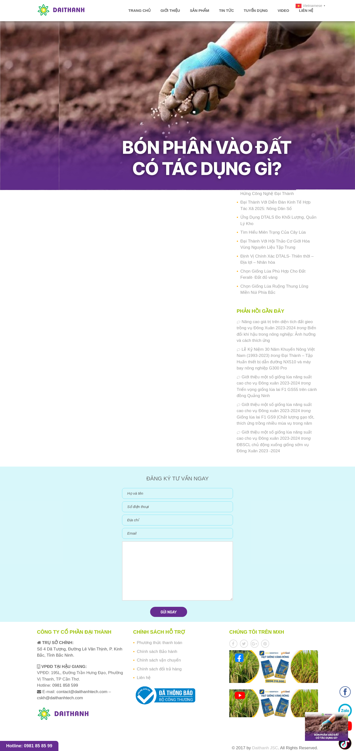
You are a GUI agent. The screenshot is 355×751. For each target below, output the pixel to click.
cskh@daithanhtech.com (60, 698)
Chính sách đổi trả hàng (159, 669)
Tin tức (226, 10)
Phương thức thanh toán (159, 642)
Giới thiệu (170, 10)
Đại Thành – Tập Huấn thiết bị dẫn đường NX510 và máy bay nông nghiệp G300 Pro (275, 361)
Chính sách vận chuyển (159, 660)
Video (283, 10)
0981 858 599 (64, 685)
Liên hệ (306, 10)
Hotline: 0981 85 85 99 (29, 745)
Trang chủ (139, 10)
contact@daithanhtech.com (82, 691)
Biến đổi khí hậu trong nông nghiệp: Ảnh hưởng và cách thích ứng (276, 334)
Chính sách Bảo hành (157, 651)
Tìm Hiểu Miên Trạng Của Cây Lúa (273, 232)
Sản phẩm (199, 10)
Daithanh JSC (265, 748)
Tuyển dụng (256, 10)
